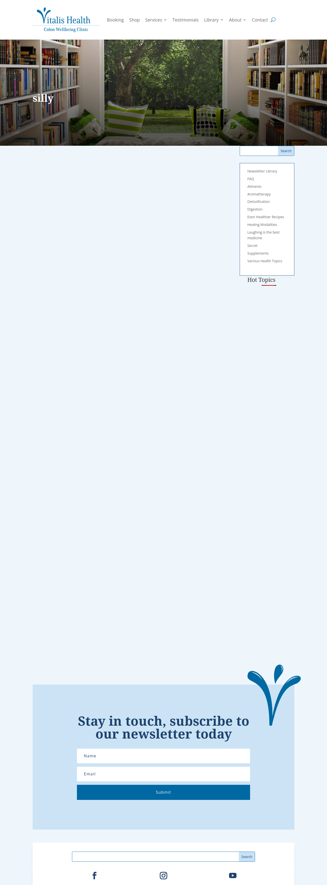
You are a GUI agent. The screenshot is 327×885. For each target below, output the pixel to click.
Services (153, 20)
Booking (115, 20)
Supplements (258, 253)
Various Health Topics (264, 261)
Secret (252, 245)
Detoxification (258, 201)
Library (211, 20)
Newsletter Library (262, 171)
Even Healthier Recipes (265, 217)
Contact (260, 20)
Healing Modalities (262, 224)
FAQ (250, 178)
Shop (134, 20)
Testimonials (185, 20)
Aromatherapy (259, 194)
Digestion (254, 209)
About (235, 20)
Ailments (254, 186)
